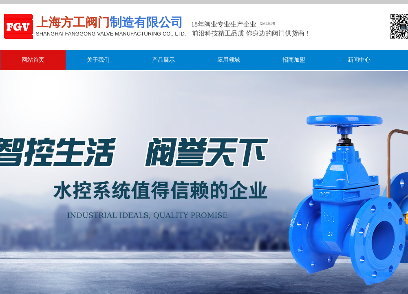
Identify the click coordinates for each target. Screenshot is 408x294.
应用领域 (228, 60)
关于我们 (98, 60)
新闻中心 (359, 60)
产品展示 (163, 60)
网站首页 (33, 60)
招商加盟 (293, 60)
